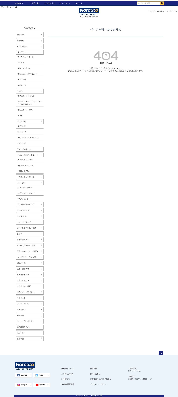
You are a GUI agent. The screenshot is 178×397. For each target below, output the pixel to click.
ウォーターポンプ (24, 222)
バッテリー (21, 52)
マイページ (64, 3)
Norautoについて (67, 369)
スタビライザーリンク (25, 205)
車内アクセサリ (23, 280)
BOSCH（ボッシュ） (26, 96)
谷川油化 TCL (23, 171)
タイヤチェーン (23, 240)
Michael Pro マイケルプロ (28, 138)
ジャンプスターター (25, 149)
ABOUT (19, 3)
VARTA (21, 63)
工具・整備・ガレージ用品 (27, 251)
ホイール (20, 333)
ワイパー (20, 91)
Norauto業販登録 (67, 384)
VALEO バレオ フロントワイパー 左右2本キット (30, 103)
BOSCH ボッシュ (25, 68)
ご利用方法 (65, 379)
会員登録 (161, 11)
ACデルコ (22, 85)
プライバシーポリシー (98, 384)
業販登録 (20, 40)
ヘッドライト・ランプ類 (26, 257)
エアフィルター (24, 199)
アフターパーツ (23, 304)
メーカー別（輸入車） (25, 321)
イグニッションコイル (25, 177)
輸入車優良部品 (23, 327)
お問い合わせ (22, 46)
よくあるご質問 (67, 374)
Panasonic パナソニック (27, 74)
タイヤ (19, 234)
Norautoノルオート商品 (26, 245)
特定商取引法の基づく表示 (100, 379)
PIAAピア (22, 126)
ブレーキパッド (23, 210)
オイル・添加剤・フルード (27, 155)
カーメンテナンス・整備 (26, 228)
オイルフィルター (25, 187)
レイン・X (22, 132)
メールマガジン (172, 11)
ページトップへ (161, 353)
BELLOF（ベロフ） (26, 110)
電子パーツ (21, 263)
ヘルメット (21, 298)
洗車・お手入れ (23, 269)
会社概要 (20, 339)
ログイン (153, 11)
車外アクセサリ (23, 275)
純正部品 (20, 315)
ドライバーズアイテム (25, 292)
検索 (162, 3)
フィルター (21, 183)
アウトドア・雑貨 (24, 286)
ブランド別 (21, 121)
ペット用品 (21, 310)
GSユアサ (22, 80)
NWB (20, 116)
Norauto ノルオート (26, 57)
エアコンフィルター (26, 193)
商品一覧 (34, 3)
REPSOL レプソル (25, 160)
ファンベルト (22, 216)
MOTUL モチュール (25, 165)
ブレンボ (21, 143)
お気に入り (49, 3)
